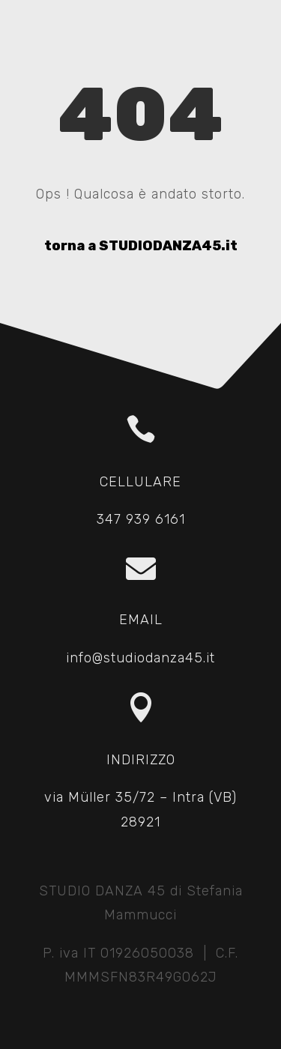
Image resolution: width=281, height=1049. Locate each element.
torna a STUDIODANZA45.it (141, 246)
